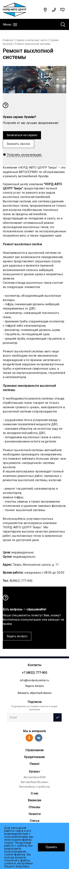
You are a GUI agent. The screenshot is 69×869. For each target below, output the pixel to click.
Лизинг (34, 764)
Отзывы (34, 807)
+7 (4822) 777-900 (34, 672)
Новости (34, 814)
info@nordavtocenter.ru (34, 680)
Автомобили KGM (34, 777)
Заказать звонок (18, 144)
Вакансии (34, 800)
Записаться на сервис (22, 135)
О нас (34, 793)
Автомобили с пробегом (34, 786)
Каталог (34, 771)
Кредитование (34, 757)
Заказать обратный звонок (34, 692)
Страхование (34, 750)
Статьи (34, 821)
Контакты (34, 665)
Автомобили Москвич (34, 782)
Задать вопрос (17, 636)
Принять (51, 847)
